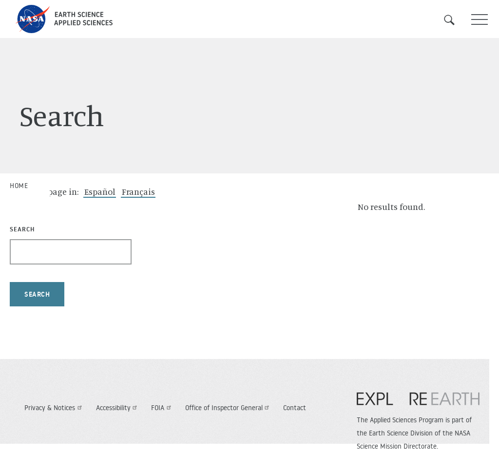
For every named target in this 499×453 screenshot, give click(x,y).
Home (19, 185)
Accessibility (118, 407)
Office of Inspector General (228, 407)
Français (138, 191)
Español (99, 191)
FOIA (162, 407)
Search (455, 20)
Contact (294, 407)
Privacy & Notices (54, 407)
